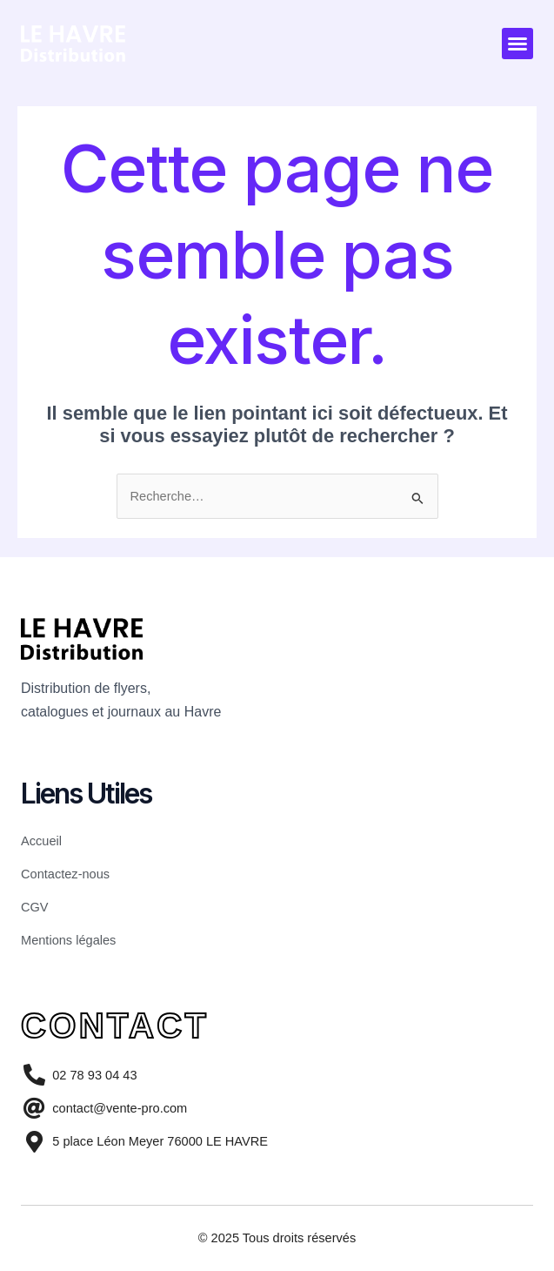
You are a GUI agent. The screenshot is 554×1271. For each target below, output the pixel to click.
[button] (517, 43)
